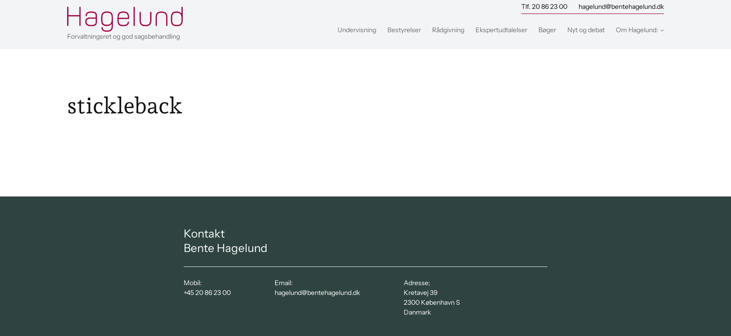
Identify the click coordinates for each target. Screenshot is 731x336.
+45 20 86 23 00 (207, 292)
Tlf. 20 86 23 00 (544, 6)
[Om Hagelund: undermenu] (662, 30)
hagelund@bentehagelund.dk (621, 6)
